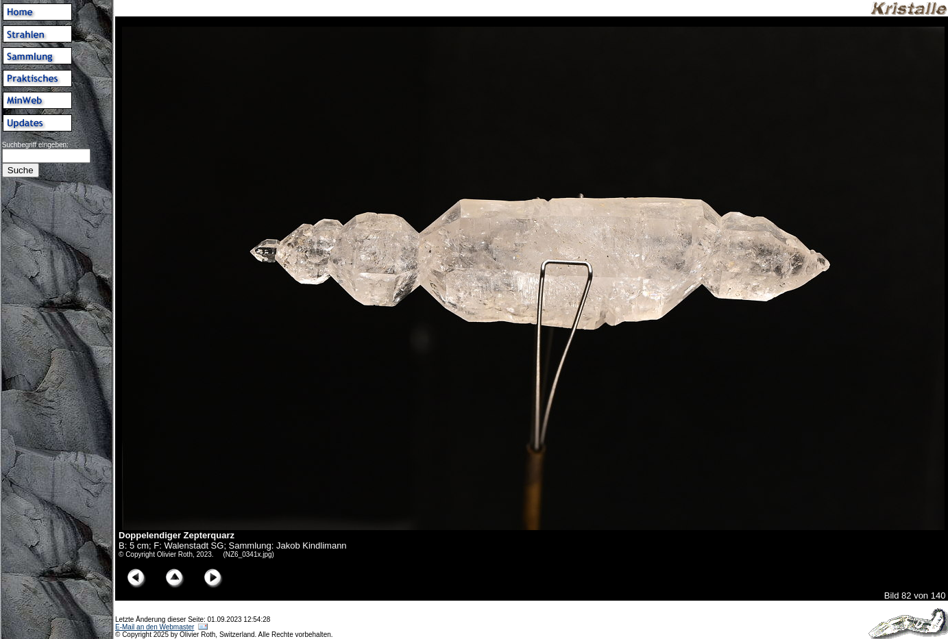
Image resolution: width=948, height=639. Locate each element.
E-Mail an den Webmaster (154, 627)
